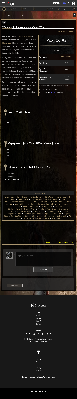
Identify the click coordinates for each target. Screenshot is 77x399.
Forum (38, 318)
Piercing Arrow (29, 209)
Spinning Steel (16, 216)
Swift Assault (61, 216)
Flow (61, 202)
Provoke (41, 209)
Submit (43, 270)
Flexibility (53, 202)
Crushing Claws (37, 199)
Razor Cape (51, 209)
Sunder (51, 216)
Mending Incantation (30, 206)
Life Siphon (55, 204)
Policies (38, 371)
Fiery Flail (33, 202)
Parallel (19, 209)
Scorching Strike (53, 211)
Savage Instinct (38, 211)
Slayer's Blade (56, 214)
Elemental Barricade (19, 202)
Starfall (43, 216)
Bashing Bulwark (36, 197)
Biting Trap (49, 197)
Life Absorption (43, 204)
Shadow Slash (29, 214)
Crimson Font (23, 199)
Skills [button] (51, 8)
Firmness (43, 202)
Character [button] (38, 8)
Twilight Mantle (28, 218)
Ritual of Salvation (23, 211)
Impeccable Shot (21, 204)
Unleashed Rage (42, 218)
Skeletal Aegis (42, 214)
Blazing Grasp (60, 197)
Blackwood (6, 43)
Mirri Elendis (66, 57)
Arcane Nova (9, 197)
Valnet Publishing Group (46, 377)
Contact (38, 324)
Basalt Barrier (22, 197)
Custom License (41, 341)
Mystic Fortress (46, 206)
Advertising (38, 359)
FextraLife (25, 377)
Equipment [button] (63, 8)
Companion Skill (24, 36)
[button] (57, 3)
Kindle (32, 204)
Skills (9, 15)
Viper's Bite (56, 218)
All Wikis (38, 315)
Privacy (38, 368)
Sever (19, 214)
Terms (38, 365)
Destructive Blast (51, 199)
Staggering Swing (31, 216)
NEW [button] (13, 8)
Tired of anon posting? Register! (59, 242)
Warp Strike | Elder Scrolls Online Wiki (23, 27)
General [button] (25, 8)
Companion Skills (18, 15)
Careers (38, 362)
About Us (38, 321)
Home (2, 15)
